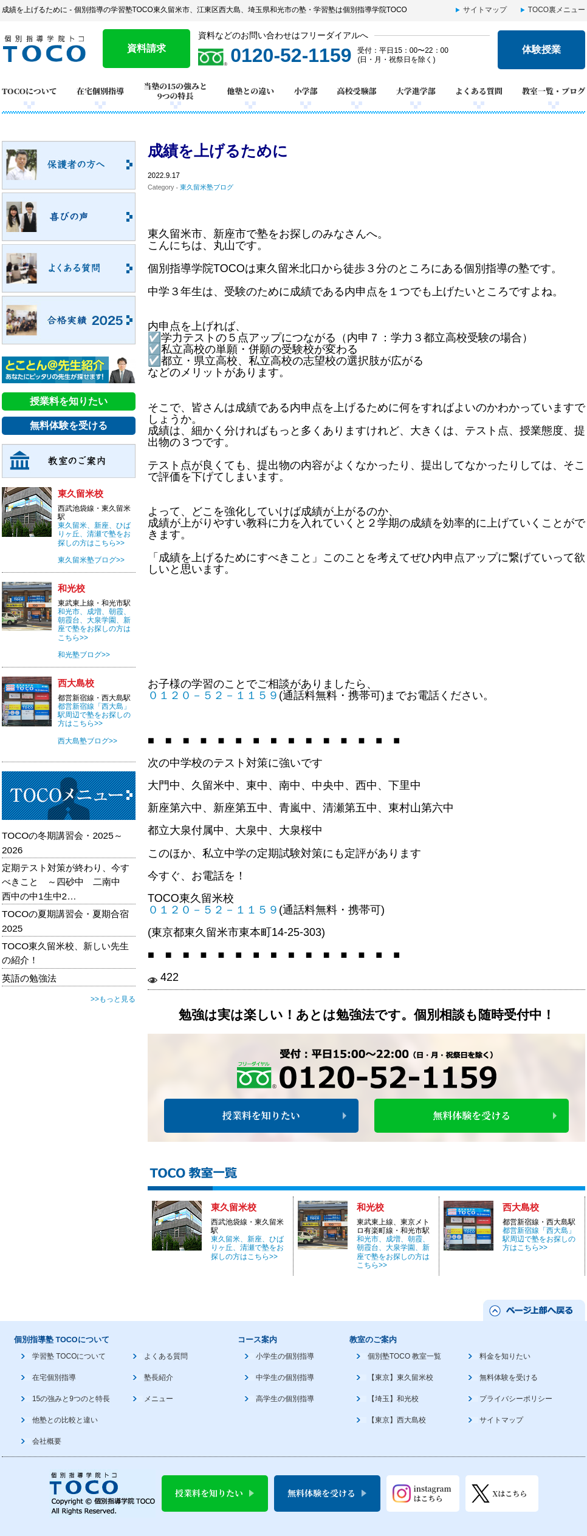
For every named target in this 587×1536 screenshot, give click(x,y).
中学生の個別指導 (285, 1377)
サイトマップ (485, 9)
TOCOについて (29, 91)
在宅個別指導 (100, 91)
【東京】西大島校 (397, 1420)
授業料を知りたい (261, 1115)
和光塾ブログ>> (84, 654)
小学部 (305, 91)
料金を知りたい (504, 1356)
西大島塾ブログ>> (87, 741)
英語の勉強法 (29, 978)
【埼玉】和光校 (393, 1398)
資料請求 (146, 48)
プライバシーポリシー (515, 1398)
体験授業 (541, 49)
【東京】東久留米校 (400, 1377)
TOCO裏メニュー (556, 9)
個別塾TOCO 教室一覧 (404, 1356)
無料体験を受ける (471, 1115)
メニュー (158, 1398)
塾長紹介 (158, 1377)
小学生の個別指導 (285, 1356)
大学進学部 (416, 91)
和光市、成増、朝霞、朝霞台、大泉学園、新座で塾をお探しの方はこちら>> (393, 1252)
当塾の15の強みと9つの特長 (175, 91)
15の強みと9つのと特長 (71, 1398)
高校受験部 (357, 91)
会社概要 (46, 1441)
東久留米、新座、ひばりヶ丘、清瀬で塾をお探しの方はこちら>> (247, 1248)
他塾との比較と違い (65, 1420)
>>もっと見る (113, 999)
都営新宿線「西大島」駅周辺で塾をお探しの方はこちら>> (539, 1239)
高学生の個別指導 (285, 1398)
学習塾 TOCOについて (69, 1356)
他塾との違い (250, 91)
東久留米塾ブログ (206, 187)
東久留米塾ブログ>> (91, 560)
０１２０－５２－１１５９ (213, 695)
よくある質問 (479, 91)
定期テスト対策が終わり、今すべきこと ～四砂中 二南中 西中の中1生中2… (65, 881)
